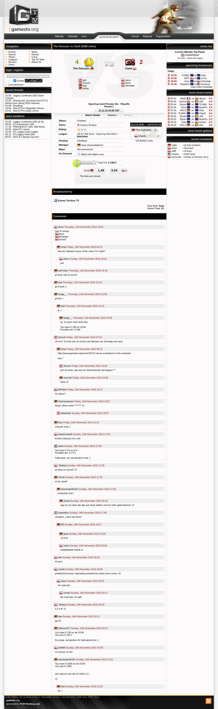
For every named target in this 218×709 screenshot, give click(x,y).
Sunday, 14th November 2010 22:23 (84, 686)
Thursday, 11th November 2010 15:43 (88, 270)
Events (12, 52)
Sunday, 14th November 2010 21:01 (94, 659)
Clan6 (130, 68)
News (34, 52)
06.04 (173, 101)
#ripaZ (202, 113)
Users (11, 64)
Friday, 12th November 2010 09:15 (84, 247)
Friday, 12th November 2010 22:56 (90, 377)
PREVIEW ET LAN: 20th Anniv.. (29, 126)
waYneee (63, 270)
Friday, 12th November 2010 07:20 (84, 337)
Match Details (93, 115)
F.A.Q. (35, 57)
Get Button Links (144, 140)
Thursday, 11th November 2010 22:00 (87, 294)
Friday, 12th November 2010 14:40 (89, 366)
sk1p (174, 148)
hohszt (182, 101)
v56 (201, 101)
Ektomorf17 (64, 628)
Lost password (15, 84)
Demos (35, 54)
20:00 (174, 78)
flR (62, 524)
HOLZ (183, 110)
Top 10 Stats (38, 59)
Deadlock (18, 105)
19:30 (174, 75)
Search (12, 54)
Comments (59, 216)
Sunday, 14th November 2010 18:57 (90, 413)
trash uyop (189, 154)
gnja (66, 533)
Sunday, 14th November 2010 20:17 (89, 593)
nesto (66, 545)
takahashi (66, 413)
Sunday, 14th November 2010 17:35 (85, 465)
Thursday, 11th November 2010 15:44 (82, 282)
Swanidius (63, 512)
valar (174, 145)
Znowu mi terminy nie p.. (197, 157)
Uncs (183, 107)
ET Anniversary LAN (23, 124)
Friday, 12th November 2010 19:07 (92, 401)
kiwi (60, 282)
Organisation (163, 36)
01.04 (173, 110)
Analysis (128, 115)
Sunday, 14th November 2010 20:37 (89, 628)
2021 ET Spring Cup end (26, 137)
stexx (61, 227)
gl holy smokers (192, 145)
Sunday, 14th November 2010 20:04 (85, 604)
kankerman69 (65, 434)
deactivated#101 (69, 489)
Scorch (62, 337)
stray (82, 145)
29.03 (173, 113)
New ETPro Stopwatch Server (28, 108)
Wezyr (202, 98)
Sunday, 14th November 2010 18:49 (84, 569)
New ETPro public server (26, 110)
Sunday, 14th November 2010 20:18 (89, 501)
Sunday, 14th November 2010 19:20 (87, 533)
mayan (175, 154)
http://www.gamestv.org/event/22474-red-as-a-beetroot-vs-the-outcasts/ (94, 353)
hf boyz (188, 151)
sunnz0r (68, 377)
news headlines (15, 116)
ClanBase (82, 140)
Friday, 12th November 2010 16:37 (85, 389)
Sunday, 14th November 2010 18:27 (83, 524)
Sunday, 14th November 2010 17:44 (88, 512)
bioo (60, 422)
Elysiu (183, 104)
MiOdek (62, 389)
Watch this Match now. (92, 154)
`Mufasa (62, 465)
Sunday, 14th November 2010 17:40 (97, 489)
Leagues (12, 59)
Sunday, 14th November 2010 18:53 (85, 581)
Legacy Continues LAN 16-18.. (29, 121)
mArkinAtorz (192, 55)
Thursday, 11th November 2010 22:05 (92, 318)
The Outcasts (83, 68)
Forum (135, 36)
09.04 (173, 98)
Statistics (112, 115)
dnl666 (61, 647)
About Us (36, 62)
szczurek (176, 157)
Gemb (61, 477)
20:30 (174, 84)
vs (192, 98)
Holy (201, 110)
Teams (11, 57)
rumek (61, 569)
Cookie (20, 81)
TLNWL (203, 104)
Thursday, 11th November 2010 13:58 (83, 227)
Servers (12, 62)
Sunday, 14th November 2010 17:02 (91, 434)
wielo (61, 446)
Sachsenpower (66, 401)
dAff (174, 151)
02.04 (173, 107)
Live (84, 36)
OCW (89, 170)
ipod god (188, 148)
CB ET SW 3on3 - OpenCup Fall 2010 (96, 134)
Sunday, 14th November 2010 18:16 (88, 258)
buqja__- (62, 294)
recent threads (14, 90)
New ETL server (21, 129)
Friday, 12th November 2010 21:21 (81, 422)
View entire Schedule (202, 87)
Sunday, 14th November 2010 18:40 (81, 557)
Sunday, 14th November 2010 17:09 (82, 446)
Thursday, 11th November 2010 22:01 (85, 306)
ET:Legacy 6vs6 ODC (24, 134)
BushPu (203, 107)
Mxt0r (183, 98)
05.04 (173, 104)
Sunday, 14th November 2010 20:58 (84, 647)
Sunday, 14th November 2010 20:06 (88, 545)
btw (60, 557)
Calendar (73, 36)
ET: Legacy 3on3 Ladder (25, 132)
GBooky (59, 36)
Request (147, 36)
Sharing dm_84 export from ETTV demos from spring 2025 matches (26, 101)
